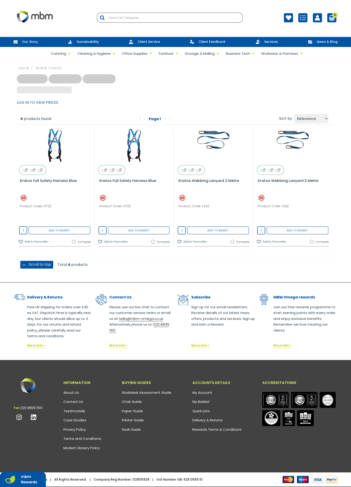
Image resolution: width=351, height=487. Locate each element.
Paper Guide (132, 411)
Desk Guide (131, 429)
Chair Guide (132, 401)
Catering (58, 53)
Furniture (166, 53)
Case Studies (74, 420)
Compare (81, 242)
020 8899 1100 (31, 408)
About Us (71, 392)
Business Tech (238, 53)
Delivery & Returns (207, 420)
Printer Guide (133, 420)
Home (23, 68)
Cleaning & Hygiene (93, 53)
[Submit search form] (102, 17)
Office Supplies (134, 53)
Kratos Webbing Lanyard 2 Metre (208, 180)
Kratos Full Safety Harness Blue (48, 180)
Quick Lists (201, 411)
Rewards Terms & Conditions (216, 429)
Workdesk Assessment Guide (146, 392)
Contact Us (73, 401)
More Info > (36, 345)
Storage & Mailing (200, 53)
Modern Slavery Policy (81, 448)
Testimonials (74, 411)
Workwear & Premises (279, 53)
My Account (202, 392)
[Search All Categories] (170, 18)
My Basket (201, 401)
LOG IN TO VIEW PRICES (37, 102)
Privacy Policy (74, 429)
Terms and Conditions (82, 438)
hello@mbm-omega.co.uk (141, 318)
